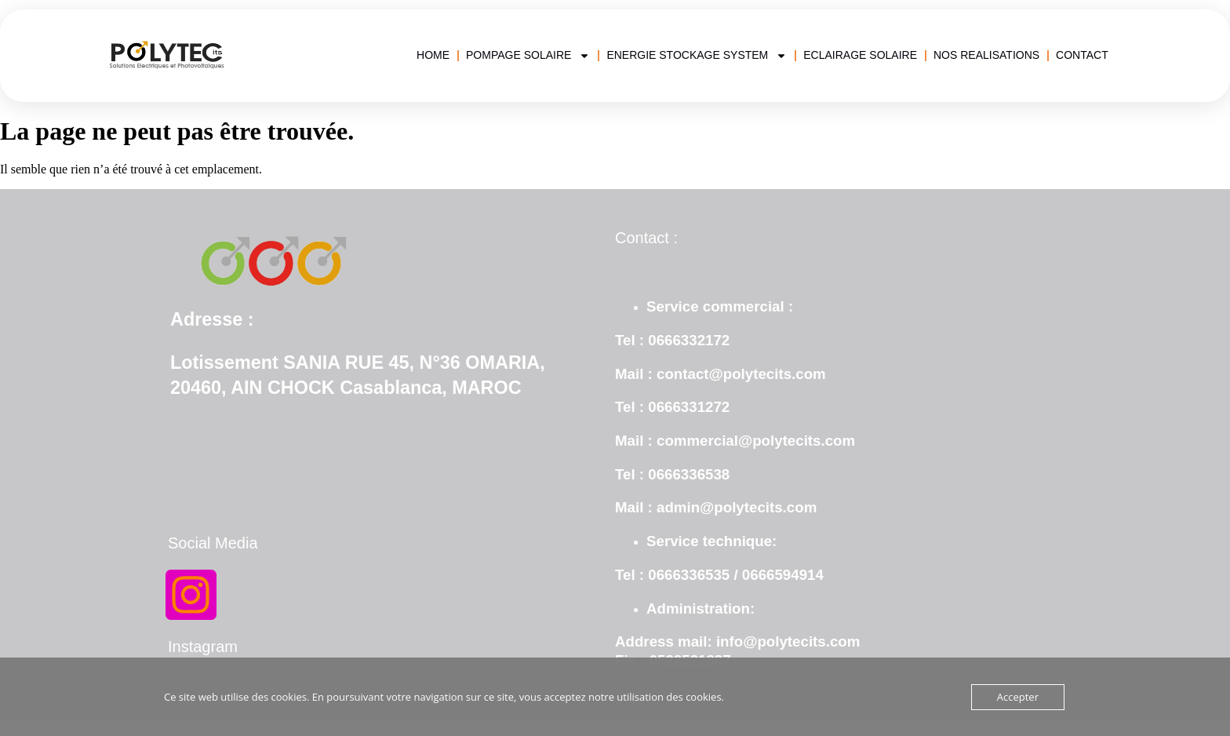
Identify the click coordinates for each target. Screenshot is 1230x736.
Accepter (1018, 697)
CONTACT (1082, 55)
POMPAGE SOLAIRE (528, 55)
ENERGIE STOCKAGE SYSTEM (696, 55)
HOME (433, 55)
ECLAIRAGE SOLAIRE (860, 55)
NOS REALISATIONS (986, 55)
